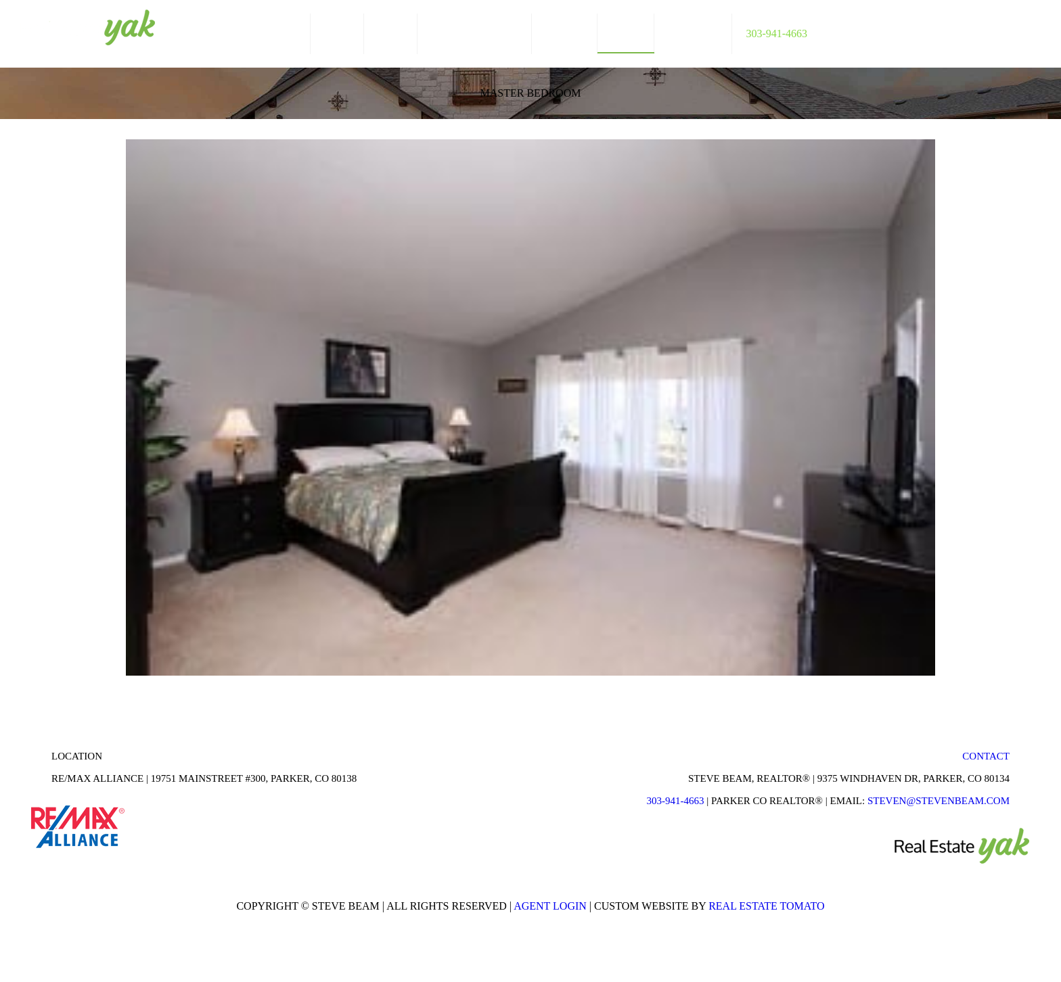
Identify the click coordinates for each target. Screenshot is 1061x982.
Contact (986, 756)
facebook (984, 29)
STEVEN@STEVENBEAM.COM (938, 800)
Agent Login (550, 906)
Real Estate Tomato (766, 906)
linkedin (1010, 29)
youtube (1036, 29)
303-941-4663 (675, 800)
